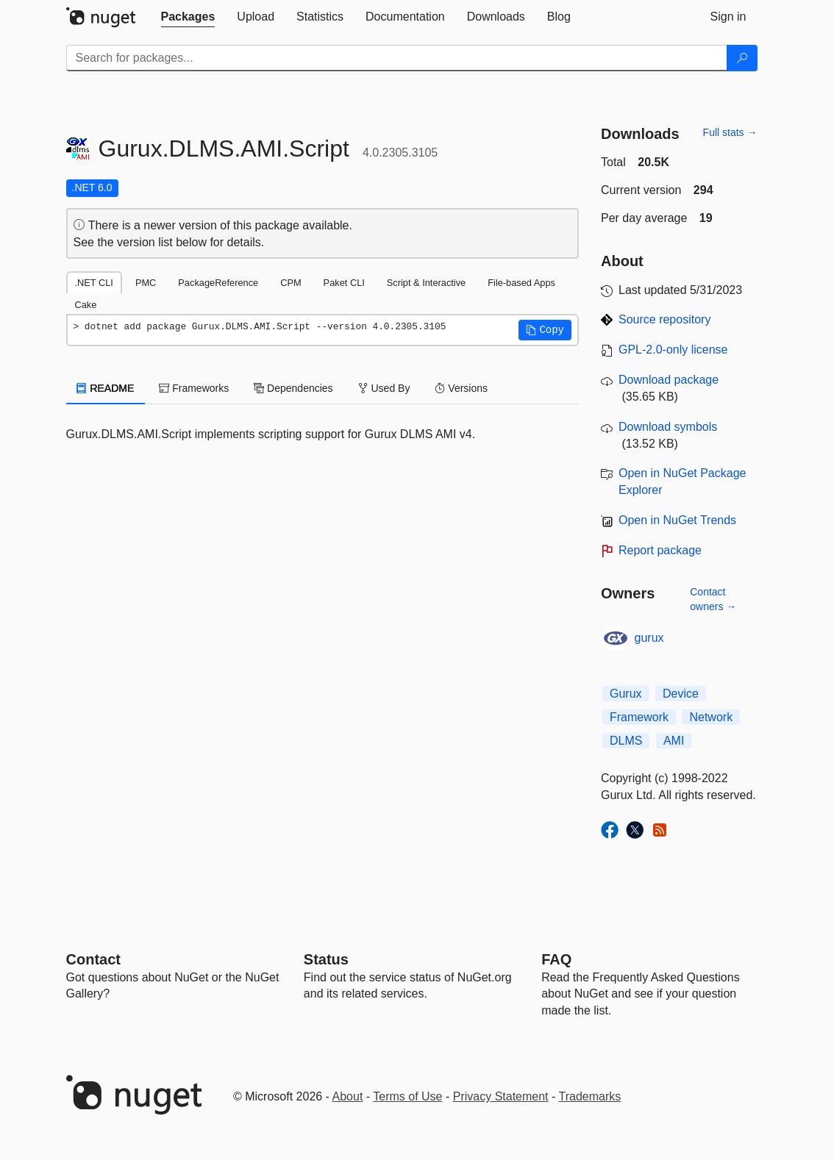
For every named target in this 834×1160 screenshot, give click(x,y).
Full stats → (730, 132)
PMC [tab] (145, 282)
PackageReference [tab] (218, 282)
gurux (649, 637)
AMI (673, 740)
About (347, 1096)
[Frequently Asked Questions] (556, 959)
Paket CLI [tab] (344, 282)
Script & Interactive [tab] (426, 282)
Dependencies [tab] (293, 388)
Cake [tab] (86, 304)
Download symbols (668, 426)
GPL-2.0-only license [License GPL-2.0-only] (673, 349)
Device (681, 693)
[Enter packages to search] (396, 58)
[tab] (188, 17)
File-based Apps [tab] (521, 282)
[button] (544, 330)
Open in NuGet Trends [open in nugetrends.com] (677, 520)
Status (326, 959)
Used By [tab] (384, 388)
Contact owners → (713, 599)
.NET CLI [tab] (94, 282)
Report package (660, 550)
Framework (639, 717)
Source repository (664, 319)
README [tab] (106, 388)
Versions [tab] (461, 388)
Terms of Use (407, 1096)
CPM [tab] (290, 282)
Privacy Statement (501, 1096)
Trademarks (590, 1096)
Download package (669, 379)
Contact (93, 959)
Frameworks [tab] (194, 388)
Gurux (626, 693)
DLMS (626, 740)
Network (711, 717)
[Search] (742, 58)
